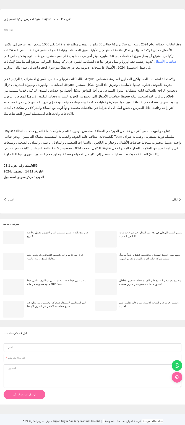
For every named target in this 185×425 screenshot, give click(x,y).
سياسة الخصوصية (115, 418)
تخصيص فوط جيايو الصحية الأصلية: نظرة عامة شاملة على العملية (149, 302)
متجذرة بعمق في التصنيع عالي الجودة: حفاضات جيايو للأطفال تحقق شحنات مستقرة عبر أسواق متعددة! (150, 280)
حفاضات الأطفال (166, 61)
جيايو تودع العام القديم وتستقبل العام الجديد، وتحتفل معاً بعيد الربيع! (57, 234)
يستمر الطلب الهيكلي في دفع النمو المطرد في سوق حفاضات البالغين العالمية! (150, 234)
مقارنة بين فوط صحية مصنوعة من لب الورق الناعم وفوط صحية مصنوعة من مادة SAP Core (56, 280)
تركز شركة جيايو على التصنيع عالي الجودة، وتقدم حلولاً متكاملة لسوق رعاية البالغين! (55, 256)
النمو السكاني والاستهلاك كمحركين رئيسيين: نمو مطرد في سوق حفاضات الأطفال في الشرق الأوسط (56, 302)
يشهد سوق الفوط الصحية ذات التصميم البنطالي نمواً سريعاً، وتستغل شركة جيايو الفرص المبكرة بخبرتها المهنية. (149, 256)
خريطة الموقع (134, 418)
